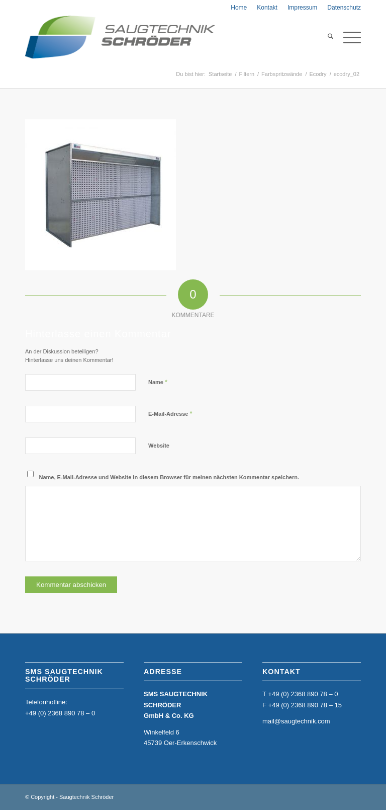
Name (157, 382)
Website (158, 446)
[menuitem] (239, 7)
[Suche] (325, 37)
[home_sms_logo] (120, 37)
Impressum (302, 7)
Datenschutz (344, 7)
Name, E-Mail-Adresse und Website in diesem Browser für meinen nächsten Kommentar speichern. (169, 477)
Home (239, 7)
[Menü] (347, 37)
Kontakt (267, 7)
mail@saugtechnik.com (296, 721)
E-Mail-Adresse (170, 413)
